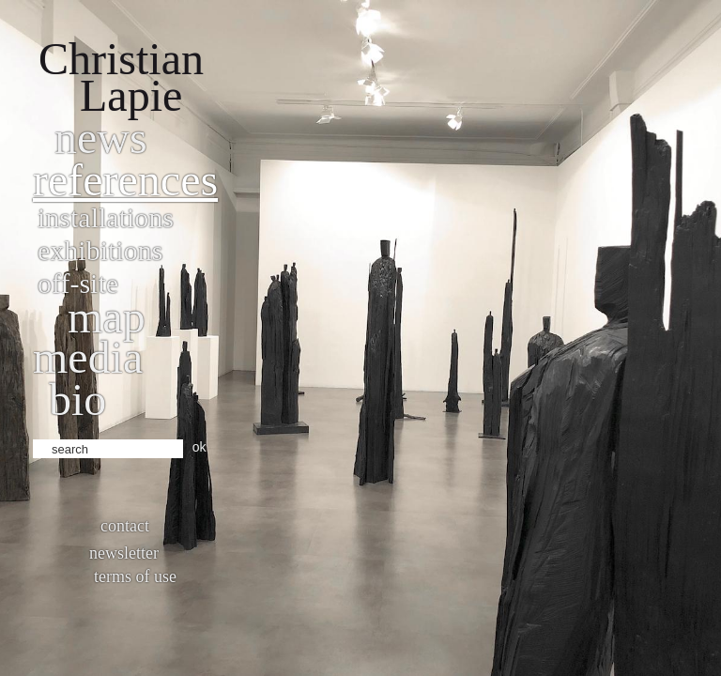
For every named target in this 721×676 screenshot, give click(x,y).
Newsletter (124, 553)
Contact (124, 525)
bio (77, 399)
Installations (106, 217)
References (125, 180)
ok (199, 446)
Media (88, 357)
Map (107, 317)
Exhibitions (100, 250)
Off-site (78, 283)
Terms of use (135, 576)
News (100, 137)
